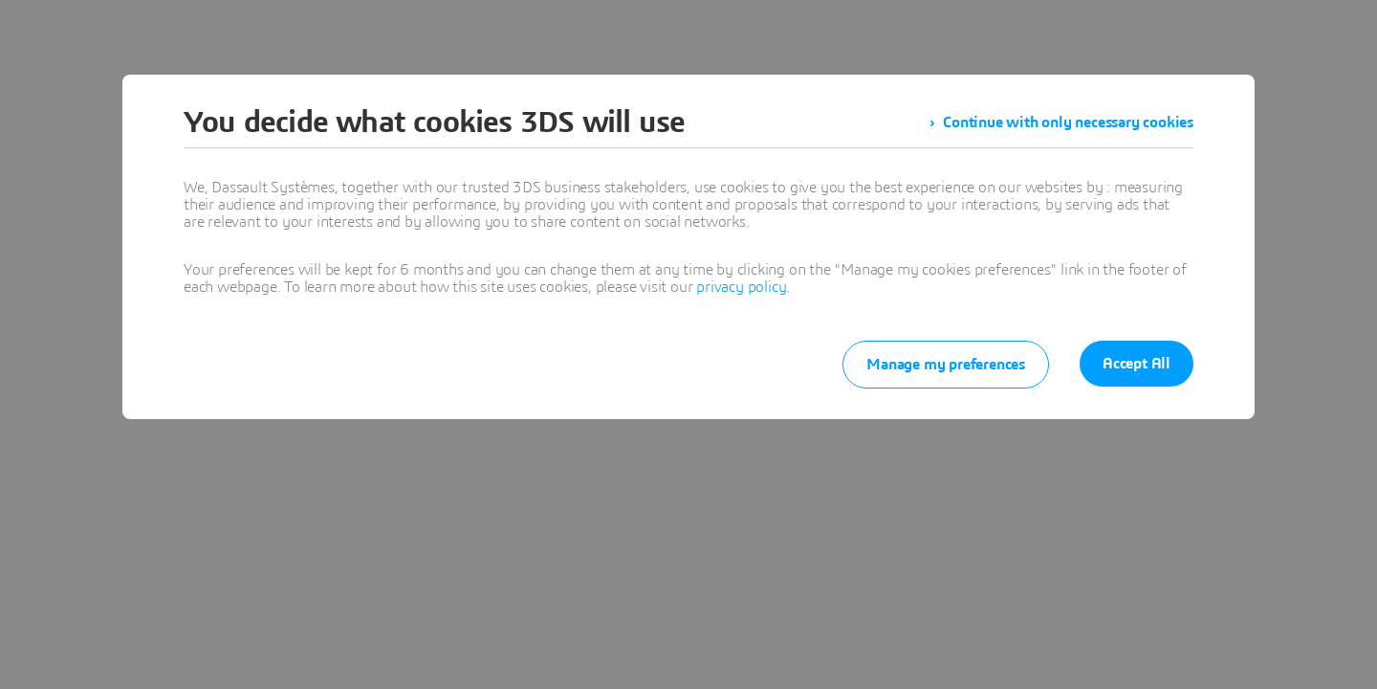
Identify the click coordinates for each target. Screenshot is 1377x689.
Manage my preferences (945, 364)
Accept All (1136, 363)
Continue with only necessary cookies (1068, 122)
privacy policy (741, 287)
